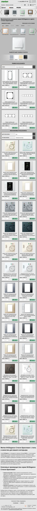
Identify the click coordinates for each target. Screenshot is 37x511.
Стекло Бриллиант (5, 34)
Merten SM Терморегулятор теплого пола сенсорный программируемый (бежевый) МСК (10, 356)
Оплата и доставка (9, 4)
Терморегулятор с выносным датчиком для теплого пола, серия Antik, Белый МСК (27, 437)
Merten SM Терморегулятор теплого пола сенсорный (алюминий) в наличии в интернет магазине (10, 296)
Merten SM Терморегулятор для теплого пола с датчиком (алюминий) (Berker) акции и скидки (27, 214)
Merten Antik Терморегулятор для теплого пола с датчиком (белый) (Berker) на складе (27, 153)
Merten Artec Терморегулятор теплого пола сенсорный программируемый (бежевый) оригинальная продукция (27, 194)
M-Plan (14, 15)
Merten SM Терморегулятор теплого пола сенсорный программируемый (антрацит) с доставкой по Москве (27, 336)
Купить (15, 87)
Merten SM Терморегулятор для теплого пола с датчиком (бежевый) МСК (10, 254)
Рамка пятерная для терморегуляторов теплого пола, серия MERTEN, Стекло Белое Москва (27, 103)
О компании (15, 502)
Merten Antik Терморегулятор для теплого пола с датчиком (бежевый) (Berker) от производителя (10, 154)
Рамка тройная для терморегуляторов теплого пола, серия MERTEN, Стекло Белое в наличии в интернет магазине (10, 124)
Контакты (3, 4)
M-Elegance (22, 15)
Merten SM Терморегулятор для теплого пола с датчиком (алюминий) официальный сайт (10, 214)
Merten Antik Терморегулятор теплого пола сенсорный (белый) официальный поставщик (27, 173)
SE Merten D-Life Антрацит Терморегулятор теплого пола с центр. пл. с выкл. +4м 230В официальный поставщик (10, 377)
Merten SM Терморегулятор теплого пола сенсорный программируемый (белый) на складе (27, 356)
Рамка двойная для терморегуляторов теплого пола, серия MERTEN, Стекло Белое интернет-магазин (27, 83)
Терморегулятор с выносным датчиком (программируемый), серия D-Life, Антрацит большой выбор (9, 397)
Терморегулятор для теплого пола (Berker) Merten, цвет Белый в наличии (27, 274)
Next (36, 12)
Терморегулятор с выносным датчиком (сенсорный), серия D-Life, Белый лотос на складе (27, 416)
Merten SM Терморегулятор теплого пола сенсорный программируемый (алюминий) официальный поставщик (10, 336)
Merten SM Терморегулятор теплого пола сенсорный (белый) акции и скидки (27, 315)
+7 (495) (23, 1)
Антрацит (25, 59)
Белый (16, 59)
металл (22, 25)
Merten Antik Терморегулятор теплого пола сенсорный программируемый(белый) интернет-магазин (10, 194)
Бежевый (21, 59)
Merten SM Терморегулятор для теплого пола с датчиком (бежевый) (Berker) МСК (27, 254)
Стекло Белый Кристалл (14, 34)
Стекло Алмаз (22, 34)
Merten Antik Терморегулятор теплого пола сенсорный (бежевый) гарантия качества (10, 173)
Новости (22, 502)
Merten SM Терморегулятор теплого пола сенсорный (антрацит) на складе (27, 295)
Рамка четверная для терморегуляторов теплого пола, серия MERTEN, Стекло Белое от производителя (27, 124)
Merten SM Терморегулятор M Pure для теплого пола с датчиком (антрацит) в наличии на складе (10, 235)
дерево (7, 25)
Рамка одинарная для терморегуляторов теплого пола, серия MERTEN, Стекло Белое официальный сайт (10, 103)
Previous (1, 12)
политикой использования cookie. (15, 509)
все (3, 25)
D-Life (6, 15)
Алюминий (12, 59)
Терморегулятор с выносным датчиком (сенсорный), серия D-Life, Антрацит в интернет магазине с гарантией (9, 417)
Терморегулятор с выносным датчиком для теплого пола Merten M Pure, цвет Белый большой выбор (10, 275)
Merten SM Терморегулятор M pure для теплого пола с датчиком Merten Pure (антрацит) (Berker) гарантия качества (27, 235)
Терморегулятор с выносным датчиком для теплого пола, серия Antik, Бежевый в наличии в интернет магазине (9, 437)
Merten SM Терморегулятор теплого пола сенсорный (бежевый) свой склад (10, 315)
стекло (17, 25)
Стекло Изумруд (32, 34)
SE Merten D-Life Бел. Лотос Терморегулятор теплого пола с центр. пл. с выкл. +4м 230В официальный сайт (27, 377)
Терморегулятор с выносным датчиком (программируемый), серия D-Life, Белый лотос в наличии (27, 397)
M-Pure (30, 15)
